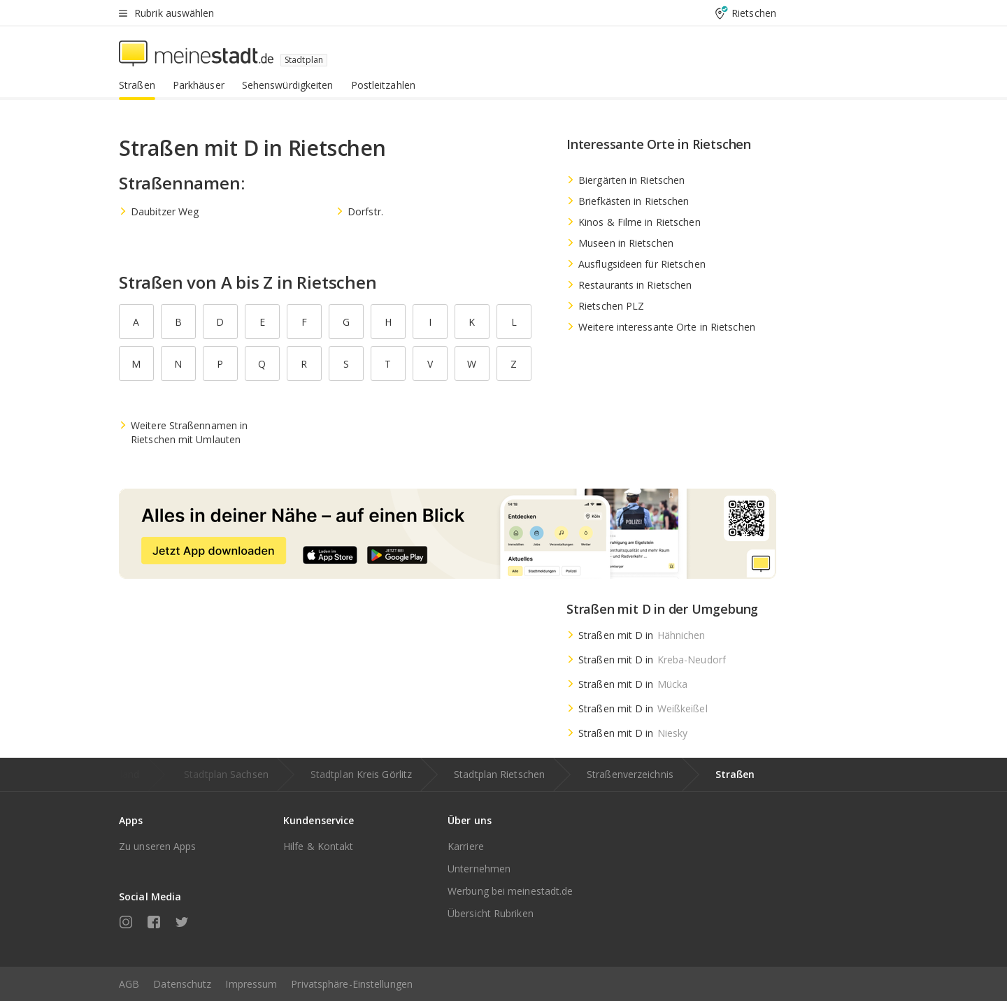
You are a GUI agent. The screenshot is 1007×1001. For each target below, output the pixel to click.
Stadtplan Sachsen (226, 774)
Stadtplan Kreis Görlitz (361, 774)
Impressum (251, 984)
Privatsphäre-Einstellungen (352, 984)
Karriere (466, 846)
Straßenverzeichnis (630, 774)
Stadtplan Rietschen (499, 774)
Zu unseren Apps (158, 846)
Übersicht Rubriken (491, 913)
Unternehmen (479, 868)
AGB (129, 984)
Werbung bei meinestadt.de (510, 891)
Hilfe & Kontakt (318, 846)
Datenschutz (182, 984)
